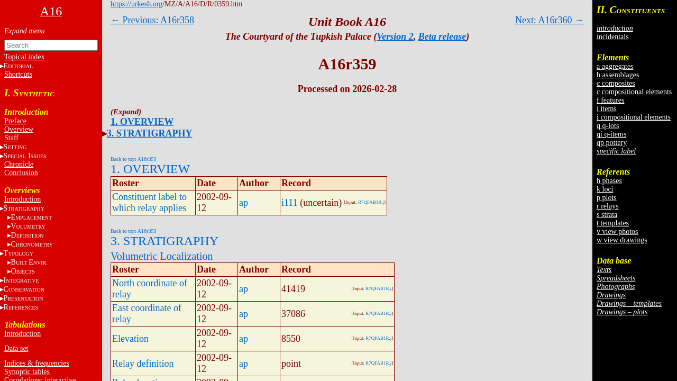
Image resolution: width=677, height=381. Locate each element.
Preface (15, 121)
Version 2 (395, 36)
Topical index (24, 57)
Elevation (130, 338)
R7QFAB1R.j (371, 202)
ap (243, 202)
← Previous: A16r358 (152, 20)
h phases (609, 181)
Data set (16, 348)
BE (29, 262)
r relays (608, 206)
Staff (11, 138)
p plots (607, 198)
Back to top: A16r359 (133, 159)
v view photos (617, 231)
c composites (616, 83)
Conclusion (21, 173)
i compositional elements (634, 117)
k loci (605, 189)
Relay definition (142, 363)
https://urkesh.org (136, 4)
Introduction (22, 199)
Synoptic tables (27, 372)
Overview (18, 129)
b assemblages (618, 75)
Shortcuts (18, 74)
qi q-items (611, 134)
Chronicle (18, 164)
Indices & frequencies (36, 363)
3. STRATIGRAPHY (150, 133)
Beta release (442, 36)
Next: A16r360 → (549, 20)
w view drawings (622, 240)
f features (610, 100)
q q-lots (608, 126)
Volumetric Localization (162, 256)
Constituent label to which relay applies (149, 202)
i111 (289, 202)
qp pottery (612, 143)
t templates (613, 223)
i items (607, 109)
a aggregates (615, 66)
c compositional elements (634, 92)
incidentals (613, 37)
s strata (607, 215)
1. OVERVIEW (142, 121)
